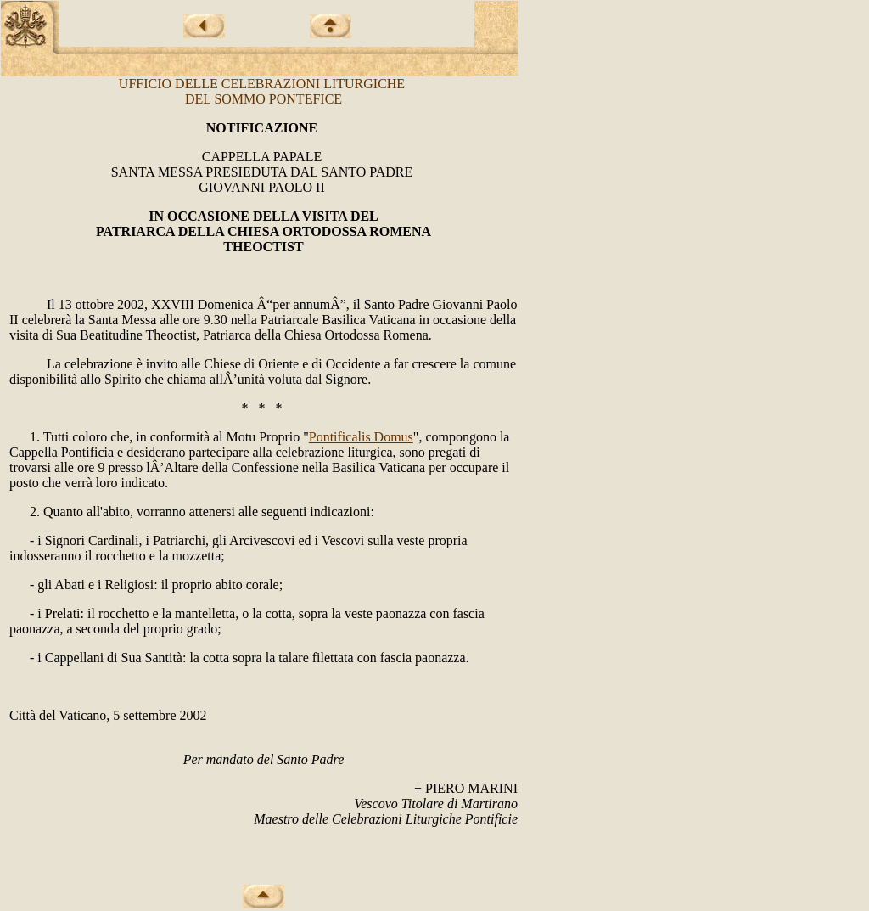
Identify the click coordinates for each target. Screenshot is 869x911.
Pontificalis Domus (361, 437)
